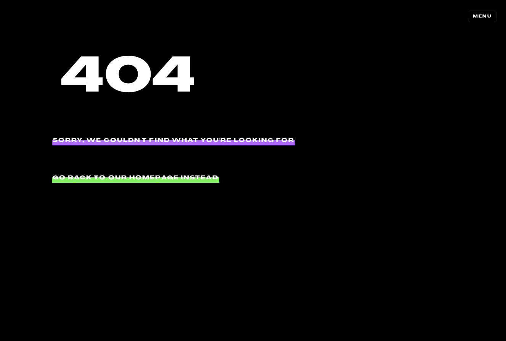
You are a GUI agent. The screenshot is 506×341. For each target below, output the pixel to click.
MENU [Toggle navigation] (482, 16)
